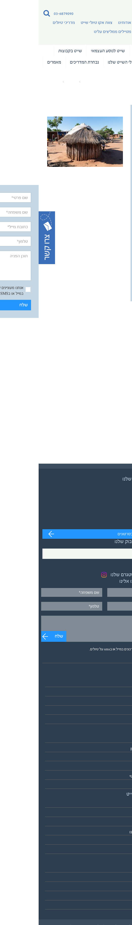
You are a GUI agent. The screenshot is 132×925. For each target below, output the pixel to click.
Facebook (115, 554)
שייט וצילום (114, 62)
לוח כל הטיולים (116, 720)
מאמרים (15, 62)
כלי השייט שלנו (82, 62)
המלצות (117, 73)
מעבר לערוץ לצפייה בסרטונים (102, 534)
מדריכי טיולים (25, 22)
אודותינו (86, 22)
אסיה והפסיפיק (115, 739)
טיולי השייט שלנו (109, 50)
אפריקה (121, 757)
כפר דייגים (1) (13, 82)
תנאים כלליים (117, 887)
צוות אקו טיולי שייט (58, 22)
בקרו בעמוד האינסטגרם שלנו (100, 574)
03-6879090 (25, 13)
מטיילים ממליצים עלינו (74, 31)
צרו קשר (121, 906)
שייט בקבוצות (31, 50)
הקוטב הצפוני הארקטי (109, 776)
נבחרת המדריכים (45, 62)
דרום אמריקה (117, 766)
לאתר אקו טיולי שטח (111, 850)
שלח (113, 285)
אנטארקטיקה (116, 785)
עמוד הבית (51, 82)
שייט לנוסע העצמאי (69, 50)
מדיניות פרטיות (115, 896)
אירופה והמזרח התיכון (110, 748)
